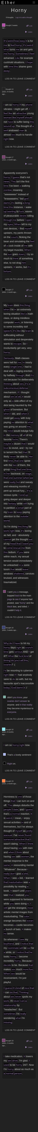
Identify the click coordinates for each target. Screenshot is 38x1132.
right (6, 139)
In (24, 362)
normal (16, 813)
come (9, 548)
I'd (5, 670)
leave (25, 569)
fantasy (12, 503)
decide (7, 965)
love (6, 448)
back (17, 595)
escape (17, 343)
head (13, 543)
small (21, 507)
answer (23, 701)
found (28, 835)
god (26, 198)
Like (17, 58)
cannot (7, 539)
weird (10, 41)
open (29, 220)
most (30, 907)
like (10, 113)
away (6, 70)
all (19, 396)
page (9, 599)
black (9, 606)
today (7, 687)
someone (9, 839)
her (8, 473)
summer (18, 478)
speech (8, 330)
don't (17, 701)
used (6, 1064)
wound (7, 126)
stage (28, 473)
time (11, 66)
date (15, 809)
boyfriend (9, 943)
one (20, 366)
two (15, 465)
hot (18, 482)
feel (13, 45)
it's (12, 202)
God (13, 687)
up (13, 126)
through (8, 220)
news (6, 181)
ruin (22, 1001)
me (5, 45)
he (31, 952)
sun (10, 254)
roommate (13, 948)
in (15, 309)
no (13, 422)
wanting (11, 211)
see (17, 599)
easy (22, 41)
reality (29, 704)
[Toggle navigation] (34, 2)
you (31, 543)
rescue (17, 548)
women (25, 856)
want (25, 543)
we (31, 478)
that (23, 443)
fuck (21, 211)
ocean (30, 920)
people (7, 809)
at (16, 396)
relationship (10, 1005)
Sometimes (22, 53)
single (13, 366)
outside (24, 516)
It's (5, 41)
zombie (8, 190)
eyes (10, 224)
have (10, 121)
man (21, 130)
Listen (28, 32)
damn (7, 202)
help (17, 610)
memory (15, 435)
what (6, 49)
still (25, 503)
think (15, 258)
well (6, 130)
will (21, 948)
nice (27, 988)
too (13, 134)
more (25, 969)
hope (30, 62)
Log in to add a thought (24, 17)
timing (7, 660)
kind (26, 656)
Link (30, 26)
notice (25, 943)
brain (10, 305)
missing (8, 1022)
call (21, 660)
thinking (8, 383)
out (30, 539)
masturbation (16, 882)
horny (19, 45)
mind (10, 430)
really (13, 482)
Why (6, 643)
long (27, 202)
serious (18, 651)
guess (16, 177)
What (11, 656)
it (26, 41)
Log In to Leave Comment (20, 78)
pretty (29, 831)
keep (19, 512)
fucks (15, 439)
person (18, 1073)
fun (31, 969)
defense (23, 388)
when (7, 309)
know (19, 697)
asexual (8, 835)
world (7, 520)
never (13, 456)
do (11, 643)
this (16, 66)
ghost (7, 409)
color (26, 916)
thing (27, 305)
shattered (19, 573)
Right (9, 763)
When (17, 224)
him (24, 262)
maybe (7, 443)
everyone (11, 712)
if (20, 104)
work (17, 322)
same (7, 865)
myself (20, 117)
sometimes (10, 1013)
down (21, 254)
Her (31, 456)
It (14, 267)
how (16, 41)
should (28, 117)
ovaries (8, 664)
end (22, 495)
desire (23, 215)
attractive (21, 113)
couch (14, 237)
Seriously (9, 358)
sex (22, 383)
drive (15, 1060)
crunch (29, 647)
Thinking (23, 992)
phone (29, 104)
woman (8, 117)
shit (26, 873)
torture (7, 271)
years (28, 890)
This (13, 181)
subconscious (11, 388)
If (18, 392)
